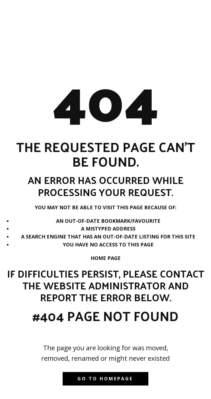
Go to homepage (105, 379)
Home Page (106, 258)
